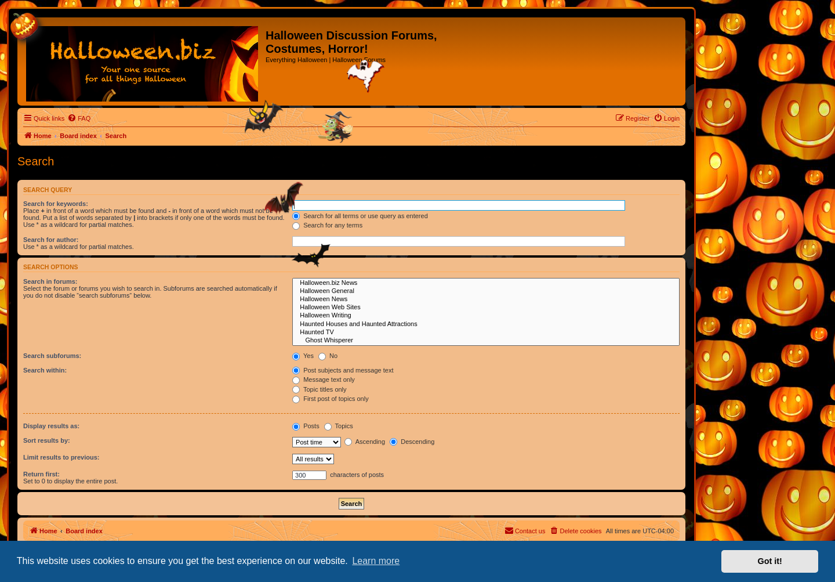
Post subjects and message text (342, 370)
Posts (306, 425)
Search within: (45, 370)
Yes (303, 355)
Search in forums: (50, 281)
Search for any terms (327, 225)
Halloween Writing (485, 316)
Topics (338, 425)
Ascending (364, 441)
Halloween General (485, 291)
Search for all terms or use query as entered (360, 215)
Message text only (323, 379)
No (327, 355)
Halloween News (485, 299)
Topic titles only (319, 389)
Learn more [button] (376, 561)
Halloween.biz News (485, 283)
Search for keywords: (55, 203)
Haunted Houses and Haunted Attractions (485, 324)
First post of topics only (330, 398)
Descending (412, 441)
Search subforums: (52, 355)
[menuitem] (78, 118)
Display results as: (51, 425)
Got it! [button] (770, 561)
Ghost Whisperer (485, 341)
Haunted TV (485, 332)
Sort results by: (46, 440)
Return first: (41, 474)
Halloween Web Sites (485, 307)
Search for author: (50, 239)
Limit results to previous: (61, 457)
